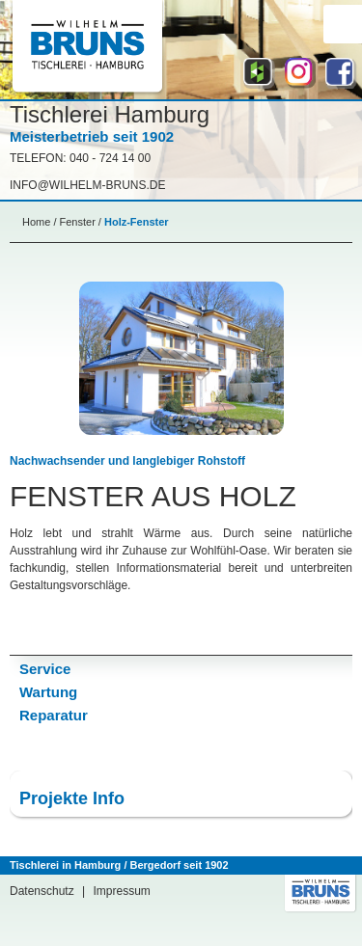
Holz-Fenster (136, 222)
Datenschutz (42, 891)
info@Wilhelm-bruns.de (88, 185)
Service (44, 669)
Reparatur (53, 715)
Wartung (48, 692)
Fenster (78, 222)
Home (36, 222)
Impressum (122, 891)
